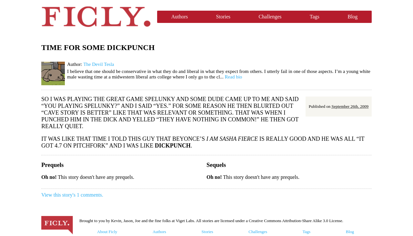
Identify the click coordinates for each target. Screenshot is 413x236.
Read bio (233, 76)
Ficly (96, 16)
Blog (353, 16)
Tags (314, 16)
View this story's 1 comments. (72, 195)
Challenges (269, 16)
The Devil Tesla (98, 64)
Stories (223, 16)
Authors (179, 16)
